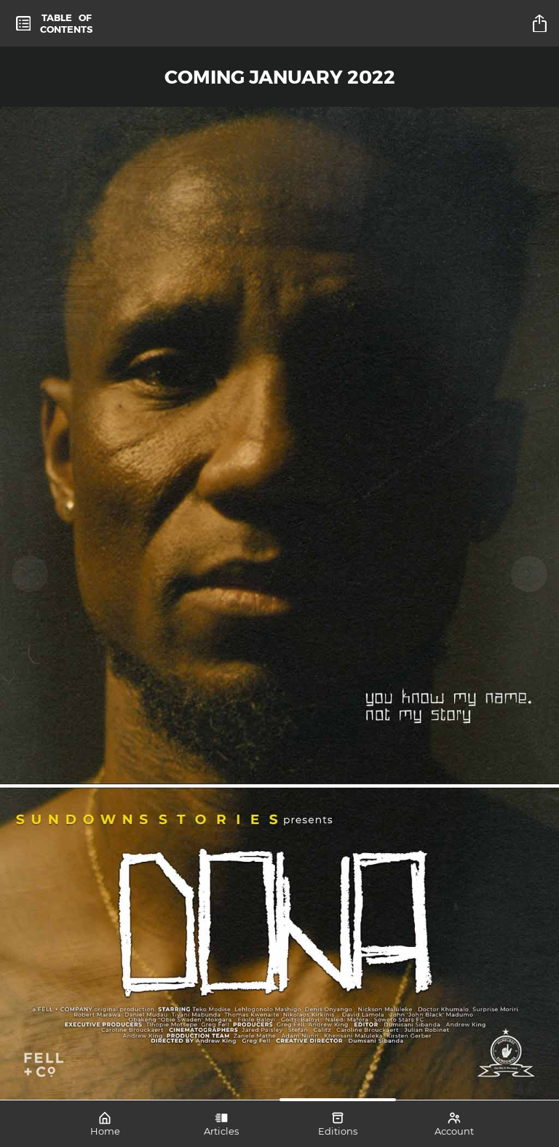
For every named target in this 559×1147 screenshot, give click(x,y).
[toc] (54, 23)
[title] (541, 23)
